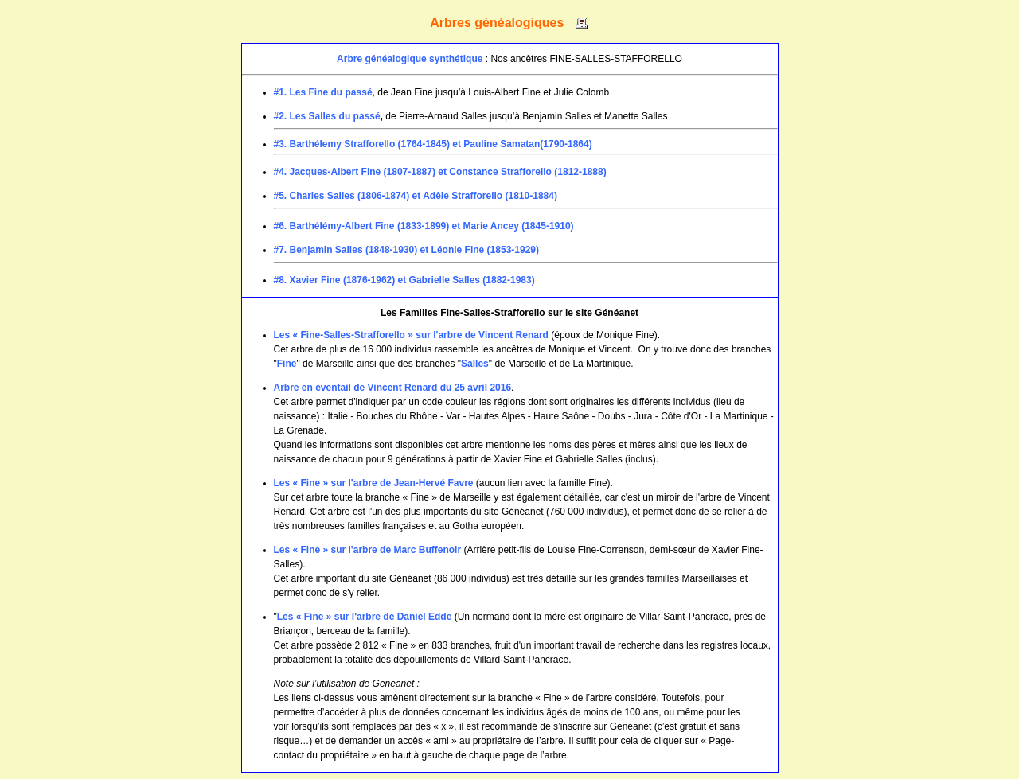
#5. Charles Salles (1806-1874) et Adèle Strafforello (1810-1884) (415, 195)
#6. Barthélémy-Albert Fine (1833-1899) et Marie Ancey (396, 226)
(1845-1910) (547, 226)
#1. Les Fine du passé (323, 92)
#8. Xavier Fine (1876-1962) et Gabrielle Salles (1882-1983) (404, 280)
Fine (287, 363)
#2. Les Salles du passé (327, 116)
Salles (475, 363)
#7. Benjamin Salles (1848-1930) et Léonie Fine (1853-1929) (407, 249)
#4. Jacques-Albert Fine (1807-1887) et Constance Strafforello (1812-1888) (440, 171)
